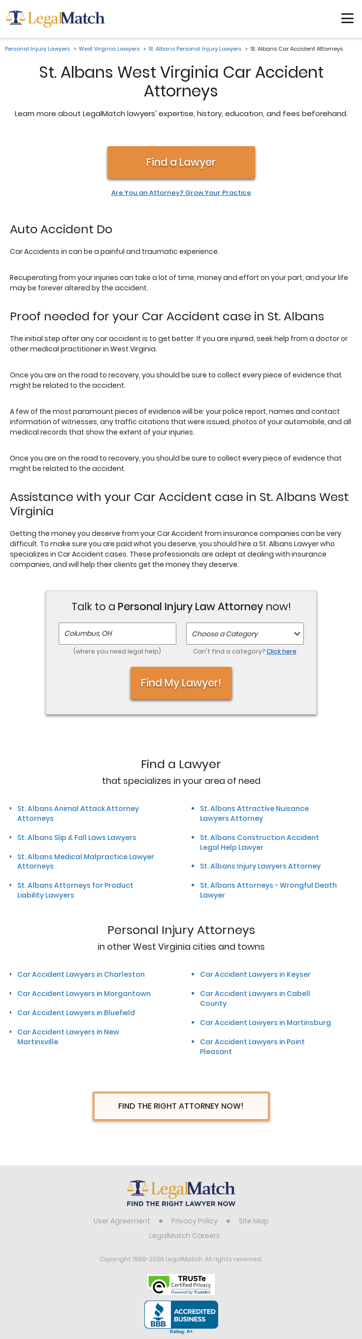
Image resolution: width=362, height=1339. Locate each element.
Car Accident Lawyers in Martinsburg (265, 1023)
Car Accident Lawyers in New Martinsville (68, 1037)
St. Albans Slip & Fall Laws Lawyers (76, 837)
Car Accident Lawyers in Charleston (81, 974)
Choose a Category (225, 634)
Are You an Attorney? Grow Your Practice (181, 192)
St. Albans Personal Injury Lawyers (194, 49)
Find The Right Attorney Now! (181, 1106)
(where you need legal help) (117, 651)
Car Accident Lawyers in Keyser (255, 974)
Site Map (253, 1221)
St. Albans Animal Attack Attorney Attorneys (78, 813)
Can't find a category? (244, 651)
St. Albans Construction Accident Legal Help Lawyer (259, 842)
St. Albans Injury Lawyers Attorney (260, 866)
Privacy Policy (194, 1221)
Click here (281, 651)
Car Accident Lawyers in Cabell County (255, 998)
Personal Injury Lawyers (37, 49)
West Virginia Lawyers (109, 49)
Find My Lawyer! (181, 683)
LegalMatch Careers (184, 1236)
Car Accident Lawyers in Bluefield (76, 1013)
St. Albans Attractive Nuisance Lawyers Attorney (254, 813)
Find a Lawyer (181, 162)
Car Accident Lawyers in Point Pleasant (252, 1047)
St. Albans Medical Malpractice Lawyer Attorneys (85, 862)
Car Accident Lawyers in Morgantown (84, 993)
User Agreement (122, 1221)
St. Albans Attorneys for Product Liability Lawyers (75, 890)
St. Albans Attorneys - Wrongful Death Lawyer (268, 890)
